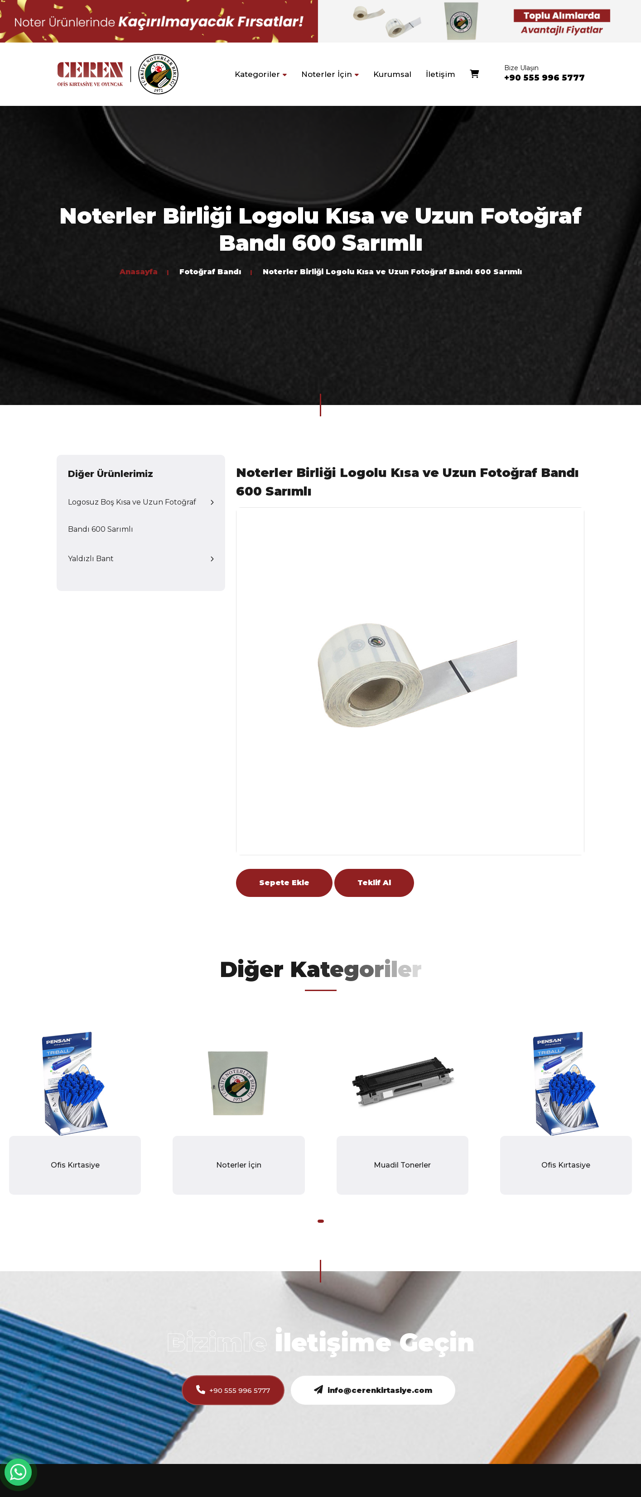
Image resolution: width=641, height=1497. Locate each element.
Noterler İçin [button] (330, 74)
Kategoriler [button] (261, 74)
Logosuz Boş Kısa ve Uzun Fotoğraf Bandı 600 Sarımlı (132, 516)
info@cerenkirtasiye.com (373, 1390)
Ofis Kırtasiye (75, 1165)
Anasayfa (139, 271)
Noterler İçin (238, 1165)
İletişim (440, 74)
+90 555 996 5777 (544, 78)
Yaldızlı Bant (91, 558)
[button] (321, 1221)
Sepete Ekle (284, 882)
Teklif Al (374, 882)
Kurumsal (392, 74)
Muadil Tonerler (402, 1165)
